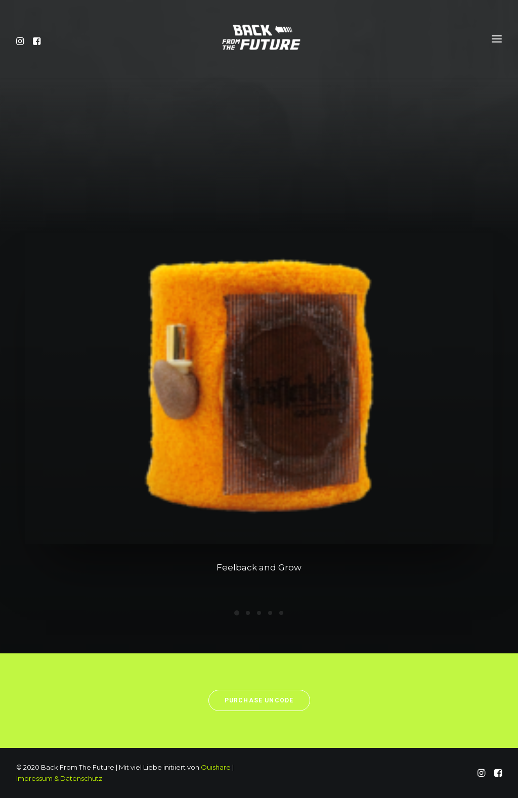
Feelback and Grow (259, 569)
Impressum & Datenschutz (59, 778)
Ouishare (216, 767)
